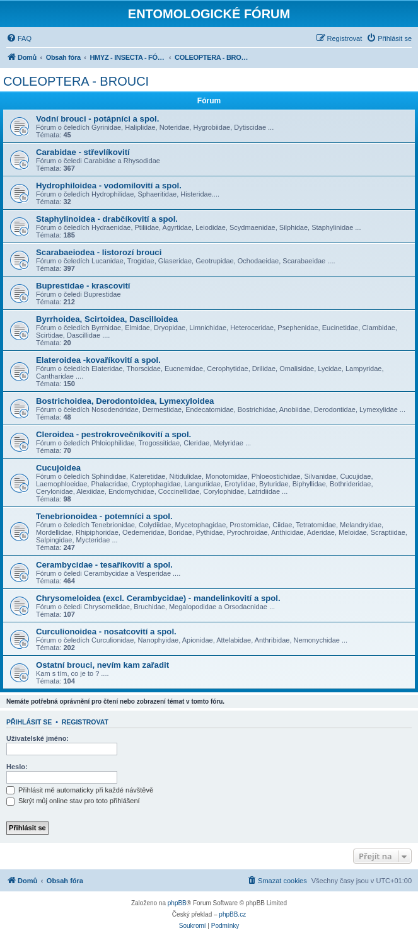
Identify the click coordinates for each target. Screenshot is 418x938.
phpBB (177, 903)
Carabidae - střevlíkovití (83, 152)
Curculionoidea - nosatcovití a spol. (106, 631)
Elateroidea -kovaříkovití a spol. (98, 360)
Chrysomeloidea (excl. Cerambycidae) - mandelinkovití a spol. (158, 598)
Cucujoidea (58, 467)
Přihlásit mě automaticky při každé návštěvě (79, 790)
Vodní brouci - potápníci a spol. (97, 118)
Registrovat (85, 722)
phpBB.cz (232, 914)
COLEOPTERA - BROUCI (76, 81)
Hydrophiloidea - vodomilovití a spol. (109, 185)
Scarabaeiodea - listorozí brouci (98, 252)
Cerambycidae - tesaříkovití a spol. (104, 564)
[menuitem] (19, 38)
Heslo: (17, 766)
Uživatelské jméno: (37, 738)
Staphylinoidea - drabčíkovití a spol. (107, 219)
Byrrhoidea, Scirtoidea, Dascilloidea (107, 319)
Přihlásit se (29, 722)
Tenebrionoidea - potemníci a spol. (104, 516)
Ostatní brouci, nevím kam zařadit (102, 665)
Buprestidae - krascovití (83, 285)
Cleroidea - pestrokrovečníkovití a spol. (113, 434)
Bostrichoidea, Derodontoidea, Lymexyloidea (125, 401)
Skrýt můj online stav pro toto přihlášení (73, 800)
